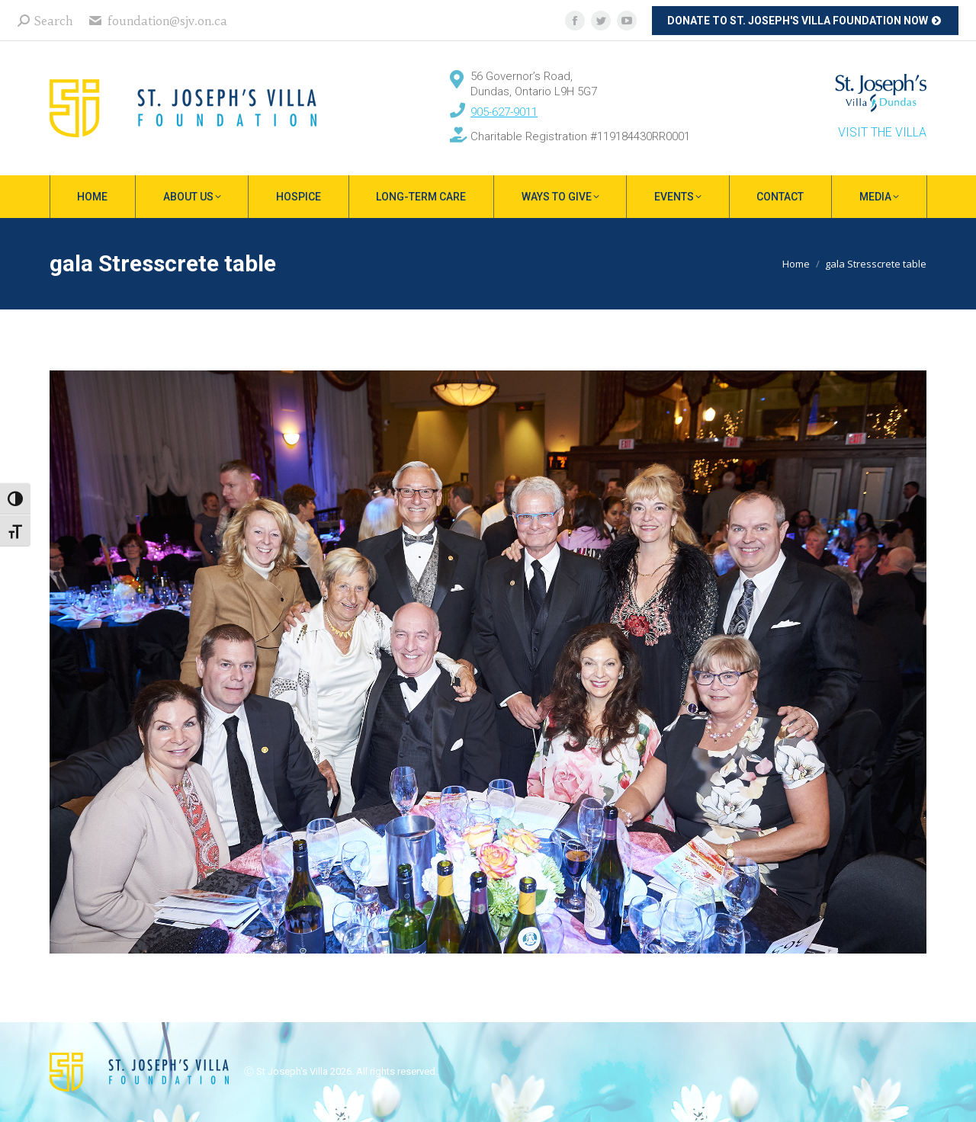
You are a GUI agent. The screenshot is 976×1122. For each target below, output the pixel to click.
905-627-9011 (504, 112)
